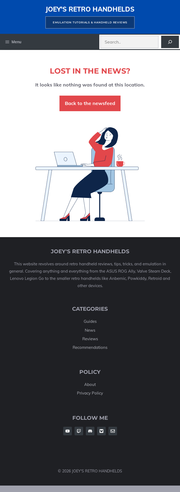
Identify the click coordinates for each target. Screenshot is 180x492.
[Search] (170, 42)
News (90, 330)
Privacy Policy (90, 393)
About (90, 384)
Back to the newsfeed (90, 103)
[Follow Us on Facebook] (67, 431)
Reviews (90, 338)
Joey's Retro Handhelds (90, 9)
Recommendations (90, 347)
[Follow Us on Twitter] (101, 431)
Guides (90, 321)
